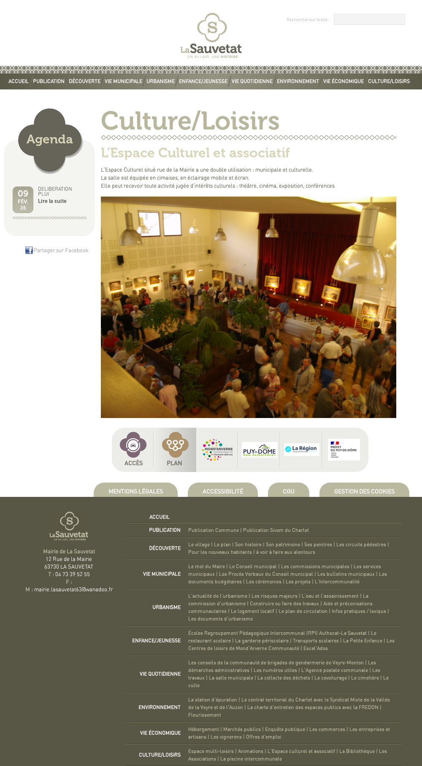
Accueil (18, 81)
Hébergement (203, 729)
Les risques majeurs (275, 596)
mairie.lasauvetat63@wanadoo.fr (73, 590)
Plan (174, 464)
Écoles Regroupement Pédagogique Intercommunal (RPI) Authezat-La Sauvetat (277, 633)
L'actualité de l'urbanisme (217, 596)
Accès (133, 464)
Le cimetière (365, 677)
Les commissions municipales (315, 566)
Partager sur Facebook (61, 251)
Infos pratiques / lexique (359, 611)
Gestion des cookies (364, 492)
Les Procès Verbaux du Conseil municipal (266, 574)
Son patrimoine (283, 544)
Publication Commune (213, 530)
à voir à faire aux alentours (285, 552)
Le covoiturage (330, 677)
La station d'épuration (212, 699)
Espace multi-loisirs (211, 751)
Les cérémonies (263, 581)
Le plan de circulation (303, 611)
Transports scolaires (316, 640)
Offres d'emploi (263, 736)
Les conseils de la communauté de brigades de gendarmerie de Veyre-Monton (276, 662)
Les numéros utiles (275, 670)
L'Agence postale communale (334, 670)
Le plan (222, 544)
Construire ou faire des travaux (284, 603)
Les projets (298, 581)
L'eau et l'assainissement (330, 596)
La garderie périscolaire (262, 640)
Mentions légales (135, 492)
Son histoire (248, 544)
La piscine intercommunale (251, 758)
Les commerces (327, 729)
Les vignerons (226, 736)
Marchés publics (242, 729)
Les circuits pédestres (361, 544)
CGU (289, 492)
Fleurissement (204, 714)
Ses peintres (318, 544)
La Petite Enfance (362, 640)
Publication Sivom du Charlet (276, 530)
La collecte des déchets (283, 677)
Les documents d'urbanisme (220, 618)
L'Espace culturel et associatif (301, 751)
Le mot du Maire (206, 566)
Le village (199, 544)
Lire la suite (52, 201)
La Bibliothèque (357, 751)
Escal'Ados (315, 648)
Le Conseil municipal (253, 566)
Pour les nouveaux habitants (220, 552)
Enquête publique (285, 729)
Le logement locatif (252, 611)
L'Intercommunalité (337, 581)
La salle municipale (231, 677)
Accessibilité (223, 492)
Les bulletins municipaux (346, 574)
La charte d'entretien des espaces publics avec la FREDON (313, 707)
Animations (250, 751)
